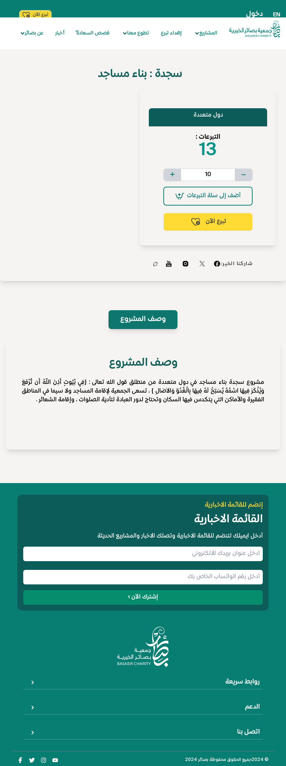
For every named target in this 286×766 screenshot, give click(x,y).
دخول (254, 14)
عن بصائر (32, 33)
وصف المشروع (143, 319)
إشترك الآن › (143, 597)
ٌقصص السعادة (93, 33)
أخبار (60, 33)
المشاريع (206, 33)
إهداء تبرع (171, 33)
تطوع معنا (136, 33)
